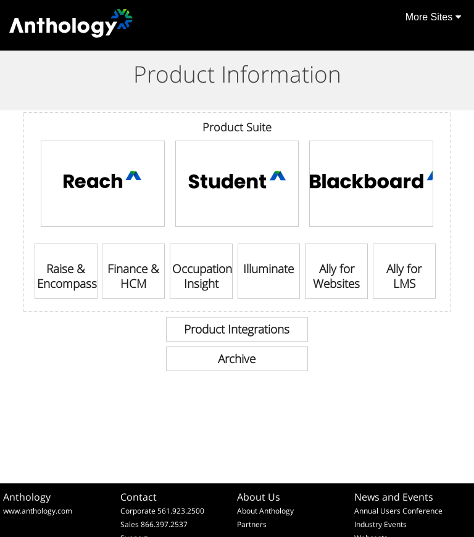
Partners (252, 524)
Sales (129, 524)
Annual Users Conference (398, 511)
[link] (103, 184)
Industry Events (380, 524)
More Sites (433, 17)
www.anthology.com (37, 511)
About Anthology (265, 511)
